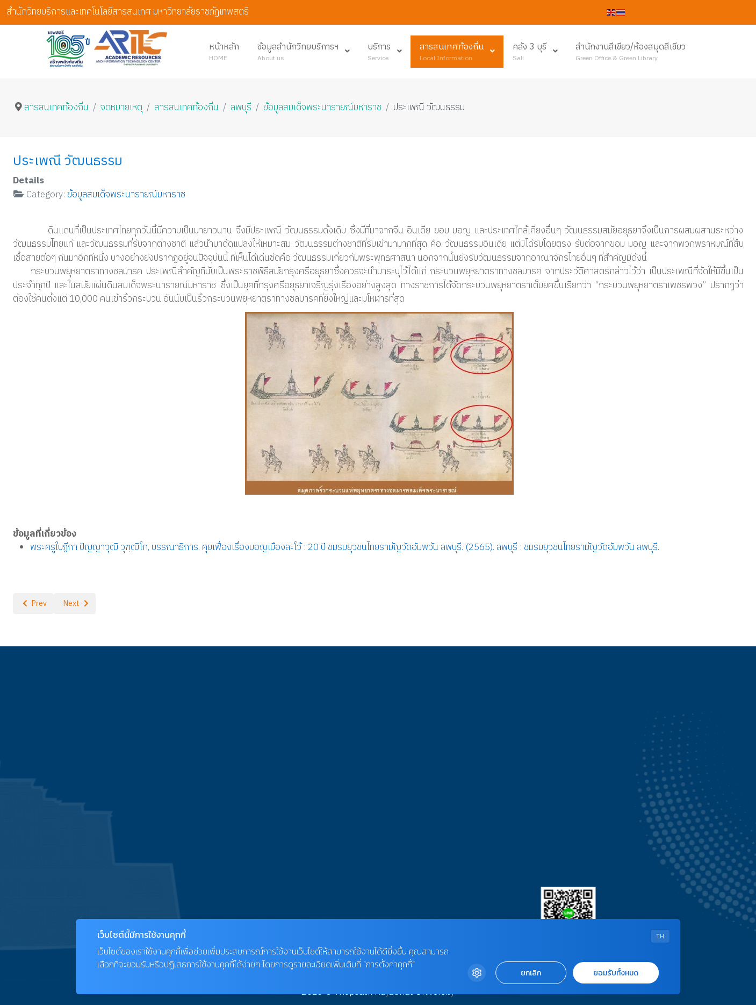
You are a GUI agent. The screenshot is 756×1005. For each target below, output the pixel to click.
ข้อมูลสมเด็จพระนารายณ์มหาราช (126, 194)
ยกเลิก (531, 973)
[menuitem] (224, 51)
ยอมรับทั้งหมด (615, 973)
